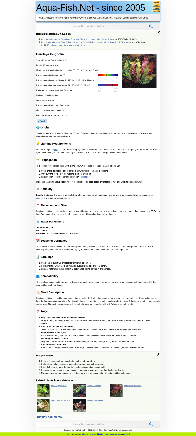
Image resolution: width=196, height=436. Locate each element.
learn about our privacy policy (117, 434)
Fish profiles (62, 18)
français (156, 8)
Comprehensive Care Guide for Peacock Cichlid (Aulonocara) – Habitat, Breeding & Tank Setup (88, 42)
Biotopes (91, 18)
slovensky (156, 11)
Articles (49, 18)
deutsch (156, 2)
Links (145, 18)
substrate (84, 177)
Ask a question (105, 18)
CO (61, 266)
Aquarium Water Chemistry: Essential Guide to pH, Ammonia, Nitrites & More (80, 39)
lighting (55, 150)
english (156, 5)
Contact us (136, 18)
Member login (121, 18)
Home (41, 18)
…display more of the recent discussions (67, 45)
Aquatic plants (78, 18)
